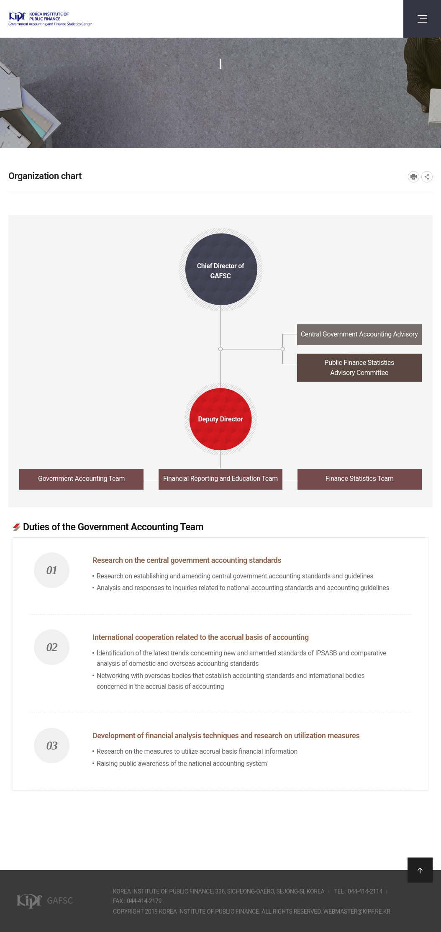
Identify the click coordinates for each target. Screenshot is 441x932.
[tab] (220, 337)
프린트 (413, 176)
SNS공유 (427, 176)
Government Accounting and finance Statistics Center (72, 19)
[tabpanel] (220, 651)
